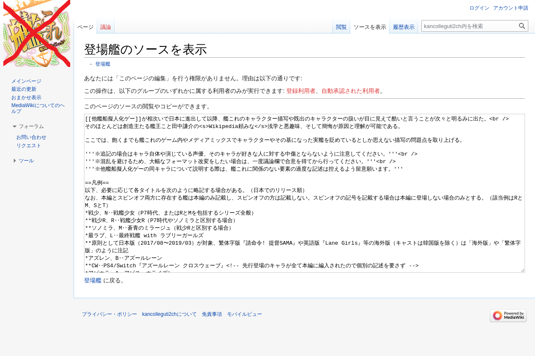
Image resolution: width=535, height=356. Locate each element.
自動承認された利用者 (350, 90)
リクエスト (28, 146)
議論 (105, 27)
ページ (85, 27)
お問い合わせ (31, 137)
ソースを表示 (370, 27)
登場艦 (102, 64)
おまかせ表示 (26, 97)
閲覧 (341, 27)
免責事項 (212, 345)
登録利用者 (301, 90)
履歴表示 (404, 27)
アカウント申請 (510, 8)
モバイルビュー (244, 345)
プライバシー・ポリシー (109, 345)
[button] (31, 126)
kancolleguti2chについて (169, 345)
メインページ (26, 81)
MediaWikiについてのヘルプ (37, 108)
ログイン (479, 8)
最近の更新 (23, 89)
